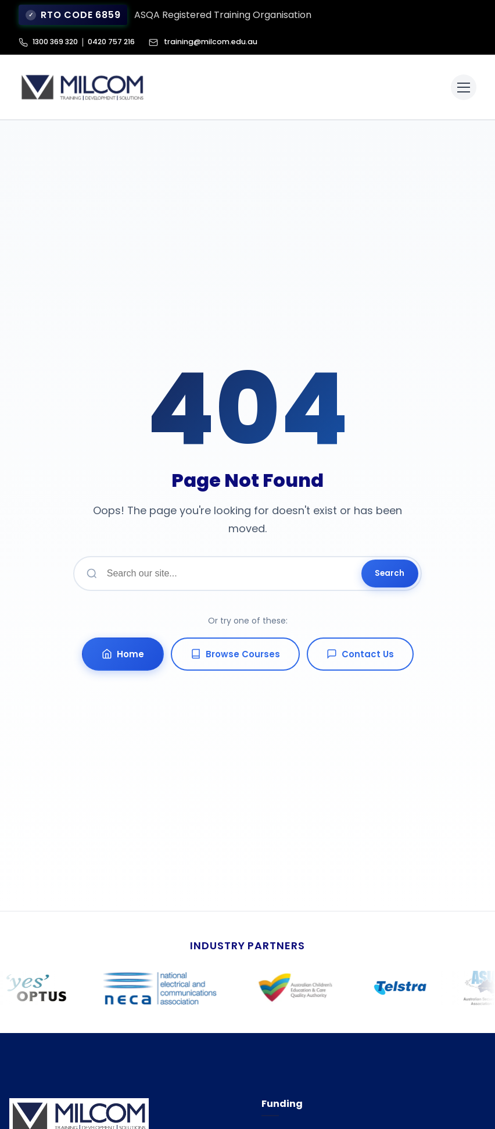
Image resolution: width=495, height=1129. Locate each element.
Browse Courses (235, 654)
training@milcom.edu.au (211, 42)
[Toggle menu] (463, 87)
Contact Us (360, 654)
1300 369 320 (57, 42)
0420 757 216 (117, 42)
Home (123, 654)
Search (389, 573)
